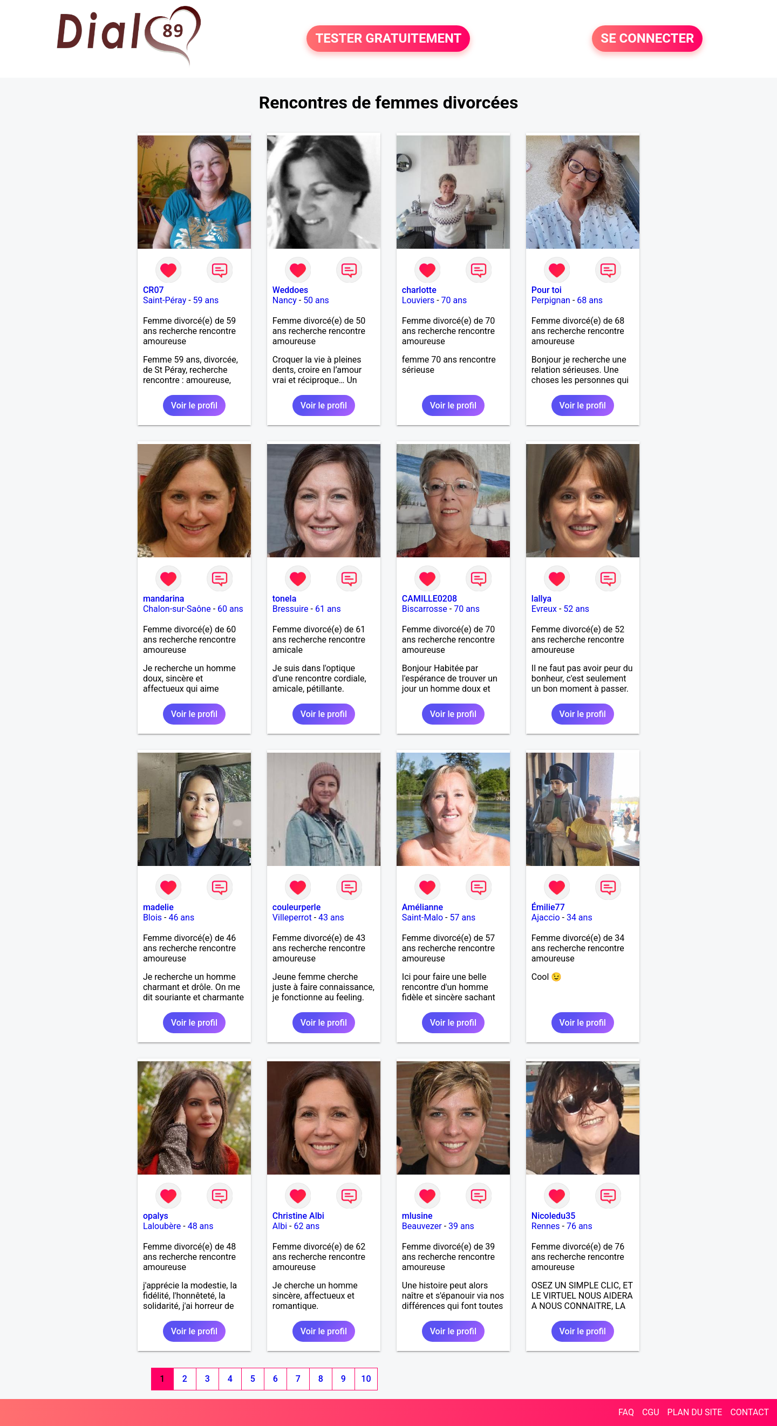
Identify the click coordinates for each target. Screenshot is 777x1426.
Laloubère (162, 1226)
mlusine (417, 1216)
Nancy (284, 300)
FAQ (626, 1412)
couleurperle (296, 907)
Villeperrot (292, 917)
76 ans (579, 1226)
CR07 (153, 290)
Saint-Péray (164, 300)
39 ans (461, 1226)
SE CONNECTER (647, 38)
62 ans (306, 1226)
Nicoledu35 (553, 1216)
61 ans (328, 609)
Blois (152, 917)
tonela (284, 598)
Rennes (545, 1226)
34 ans (579, 917)
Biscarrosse (424, 609)
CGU (650, 1412)
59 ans (206, 300)
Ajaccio (545, 917)
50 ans (316, 300)
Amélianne (422, 907)
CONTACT (749, 1412)
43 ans (331, 917)
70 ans (454, 300)
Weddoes (290, 290)
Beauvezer (422, 1226)
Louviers (418, 300)
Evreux (544, 609)
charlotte (419, 290)
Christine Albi (298, 1216)
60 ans (230, 609)
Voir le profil (194, 405)
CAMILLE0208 (429, 598)
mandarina (163, 598)
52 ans (576, 609)
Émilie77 (548, 907)
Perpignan (550, 300)
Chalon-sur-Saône (177, 609)
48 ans (201, 1226)
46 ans (181, 917)
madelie (158, 907)
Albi (279, 1226)
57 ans (462, 917)
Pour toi (546, 290)
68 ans (590, 300)
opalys (155, 1216)
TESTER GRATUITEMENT (388, 38)
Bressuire (290, 609)
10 (366, 1379)
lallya (541, 598)
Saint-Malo (422, 917)
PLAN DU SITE (695, 1412)
